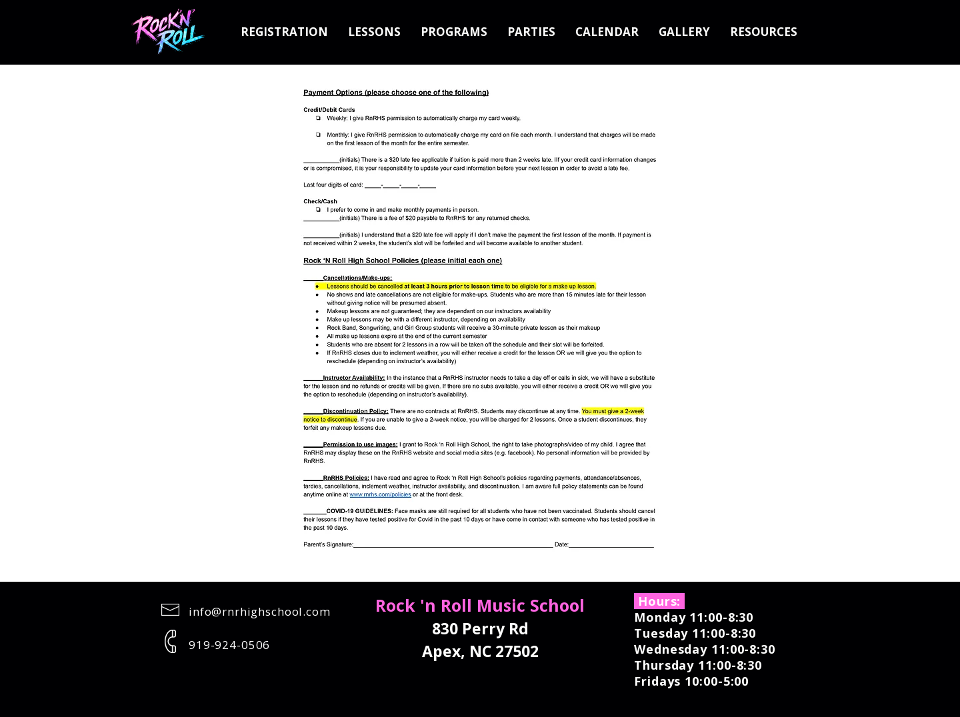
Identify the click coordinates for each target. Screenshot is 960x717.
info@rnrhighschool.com (260, 611)
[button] (374, 32)
